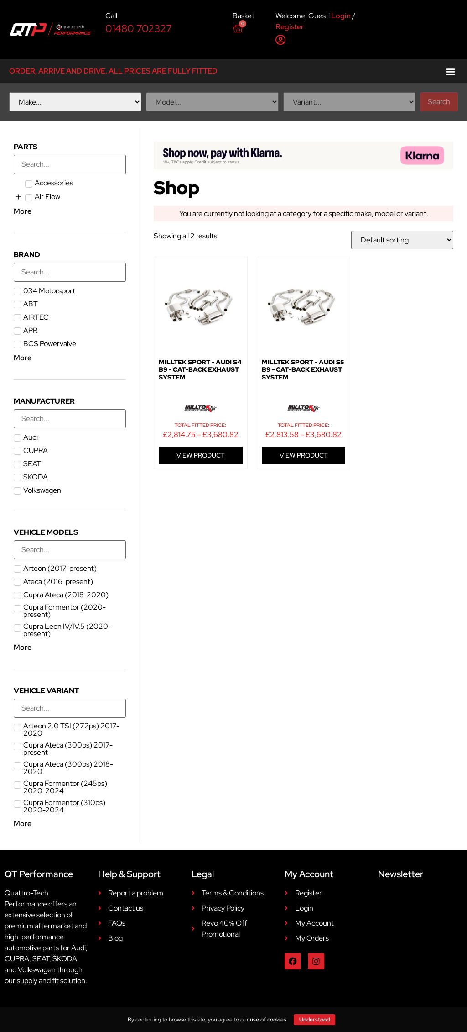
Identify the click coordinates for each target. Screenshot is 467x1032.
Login (341, 16)
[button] (450, 71)
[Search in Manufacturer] (70, 418)
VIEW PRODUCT (200, 455)
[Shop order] (402, 240)
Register (289, 27)
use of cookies (268, 1019)
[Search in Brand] (70, 272)
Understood (314, 1019)
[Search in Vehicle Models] (70, 549)
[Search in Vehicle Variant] (70, 708)
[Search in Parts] (70, 164)
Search (439, 101)
